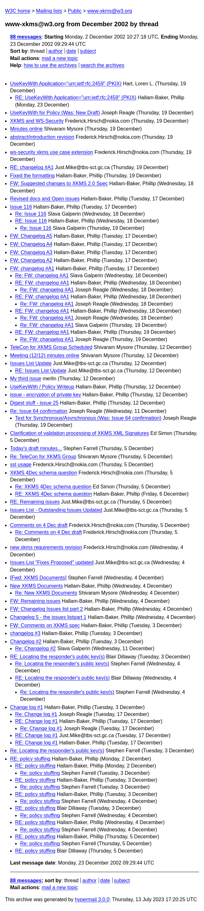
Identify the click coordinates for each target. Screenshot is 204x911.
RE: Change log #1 (36, 721)
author (55, 51)
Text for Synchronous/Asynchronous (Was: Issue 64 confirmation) (88, 418)
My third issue (25, 378)
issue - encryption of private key (45, 394)
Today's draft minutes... (36, 448)
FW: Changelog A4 (31, 244)
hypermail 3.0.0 (92, 899)
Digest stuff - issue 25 (34, 403)
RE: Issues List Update (41, 370)
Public (75, 11)
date (71, 51)
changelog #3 (25, 633)
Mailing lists (49, 11)
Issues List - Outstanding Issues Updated (56, 510)
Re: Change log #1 (36, 714)
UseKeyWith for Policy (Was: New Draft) (55, 112)
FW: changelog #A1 (32, 268)
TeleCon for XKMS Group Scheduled (51, 347)
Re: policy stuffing (40, 773)
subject (88, 51)
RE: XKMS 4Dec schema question (53, 494)
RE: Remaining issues (35, 501)
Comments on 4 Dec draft (38, 525)
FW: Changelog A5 (31, 236)
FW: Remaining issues (35, 601)
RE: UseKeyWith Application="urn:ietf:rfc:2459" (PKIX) (75, 97)
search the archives (103, 65)
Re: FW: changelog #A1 (42, 275)
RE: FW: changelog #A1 (42, 282)
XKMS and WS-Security (37, 121)
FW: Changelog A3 (31, 252)
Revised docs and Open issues (45, 198)
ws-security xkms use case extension (51, 152)
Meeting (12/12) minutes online (44, 355)
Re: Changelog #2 (35, 648)
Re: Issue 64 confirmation (38, 411)
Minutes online (26, 128)
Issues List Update (31, 363)
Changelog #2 (26, 641)
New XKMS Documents (36, 586)
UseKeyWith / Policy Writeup (42, 386)
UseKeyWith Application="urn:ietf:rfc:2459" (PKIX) (65, 83)
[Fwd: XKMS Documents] (38, 577)
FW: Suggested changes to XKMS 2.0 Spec (59, 183)
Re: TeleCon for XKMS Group (43, 456)
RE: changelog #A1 (32, 167)
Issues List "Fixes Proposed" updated (52, 562)
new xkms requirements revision (46, 547)
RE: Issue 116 (31, 220)
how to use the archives (50, 65)
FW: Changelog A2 (31, 260)
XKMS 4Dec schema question (43, 472)
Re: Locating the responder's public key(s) (62, 663)
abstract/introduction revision (42, 137)
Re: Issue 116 (30, 214)
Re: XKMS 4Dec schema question (53, 486)
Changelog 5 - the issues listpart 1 (48, 617)
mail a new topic (60, 58)
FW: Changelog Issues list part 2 (46, 609)
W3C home (17, 11)
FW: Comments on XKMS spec (45, 625)
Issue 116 (21, 207)
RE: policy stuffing (30, 758)
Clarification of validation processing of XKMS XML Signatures (79, 433)
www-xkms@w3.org (109, 11)
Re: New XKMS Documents (46, 593)
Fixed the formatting (32, 175)
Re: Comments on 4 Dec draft (48, 532)
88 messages (26, 37)
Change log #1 (26, 707)
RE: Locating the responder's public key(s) (57, 656)
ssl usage (21, 464)
